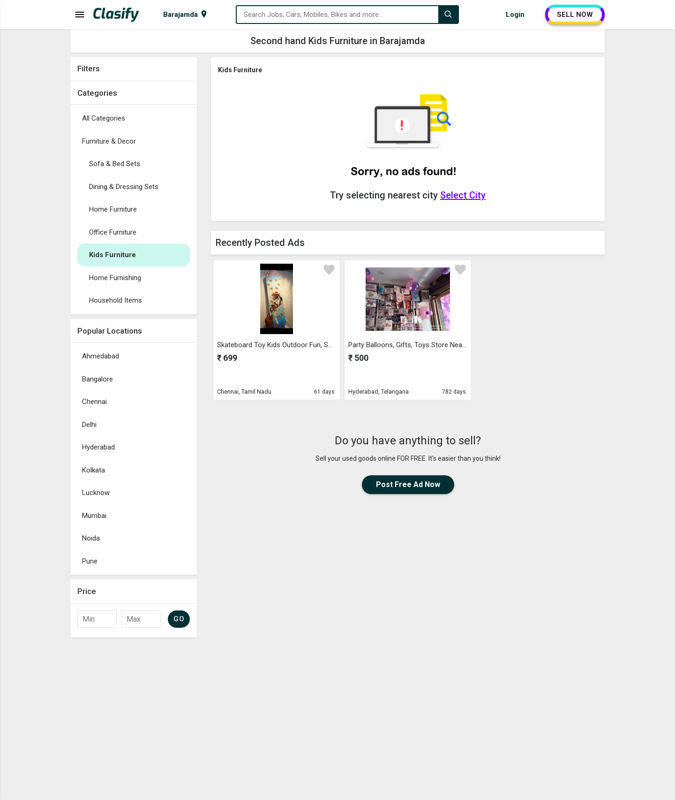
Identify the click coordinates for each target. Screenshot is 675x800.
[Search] (448, 14)
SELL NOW (575, 14)
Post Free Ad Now (408, 484)
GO (178, 619)
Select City (463, 195)
